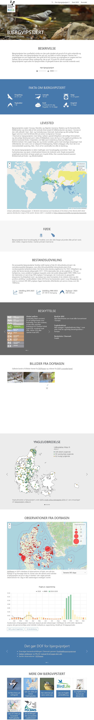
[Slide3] (48, 504)
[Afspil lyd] (37, 71)
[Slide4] (49, 504)
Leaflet (70, 568)
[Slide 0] (46, 662)
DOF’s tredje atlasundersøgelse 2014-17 (53, 500)
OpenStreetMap (77, 568)
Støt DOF (75, 2)
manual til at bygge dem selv (51, 656)
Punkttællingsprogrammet (66, 654)
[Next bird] (92, 22)
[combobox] (74, 572)
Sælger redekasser (25, 656)
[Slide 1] (47, 662)
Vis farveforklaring (32, 629)
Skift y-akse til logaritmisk (15, 629)
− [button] (9, 527)
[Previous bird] (2, 22)
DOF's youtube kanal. (65, 368)
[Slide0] (26, 350)
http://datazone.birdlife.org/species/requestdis (70, 213)
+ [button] (9, 524)
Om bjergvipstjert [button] (61, 2)
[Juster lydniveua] (48, 71)
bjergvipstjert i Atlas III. (23, 502)
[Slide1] (27, 350)
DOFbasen (42, 368)
